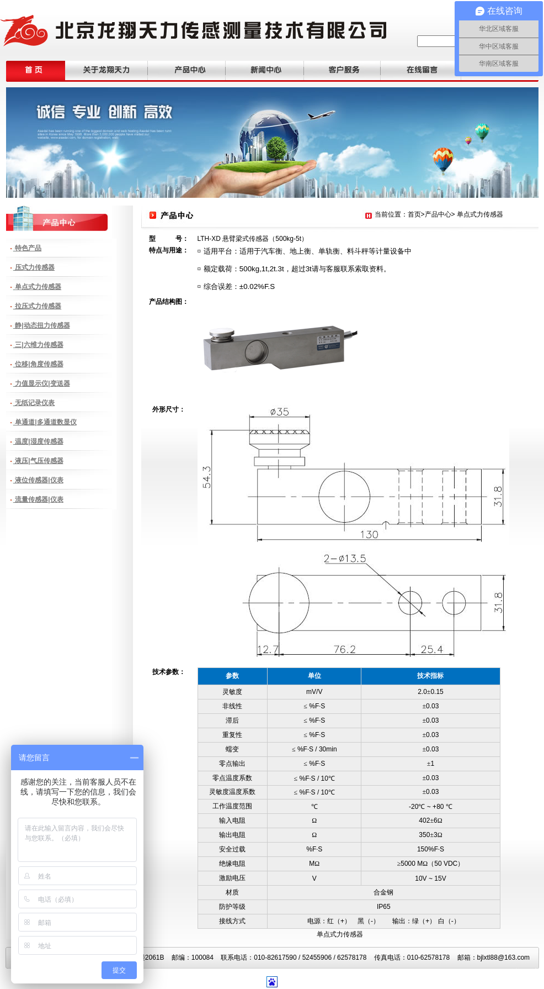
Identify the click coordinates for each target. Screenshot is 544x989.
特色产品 (27, 248)
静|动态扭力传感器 (41, 325)
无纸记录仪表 (34, 403)
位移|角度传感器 (38, 364)
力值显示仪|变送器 (41, 383)
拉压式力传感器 (37, 306)
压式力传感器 (34, 267)
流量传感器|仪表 (38, 499)
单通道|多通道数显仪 (45, 422)
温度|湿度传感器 (38, 441)
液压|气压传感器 (38, 461)
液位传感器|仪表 (38, 480)
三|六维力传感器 (38, 345)
